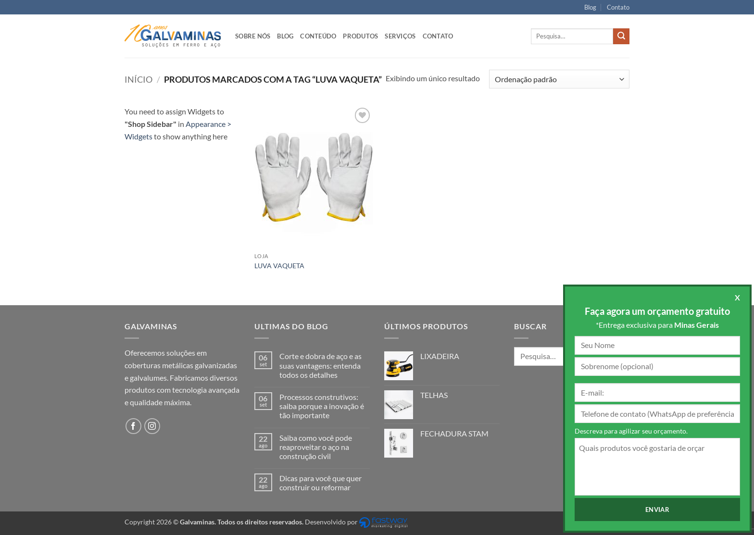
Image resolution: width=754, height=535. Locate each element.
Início (138, 79)
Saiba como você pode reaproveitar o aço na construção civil (315, 446)
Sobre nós (252, 36)
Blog (590, 7)
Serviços (400, 36)
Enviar (657, 509)
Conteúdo (318, 36)
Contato (618, 7)
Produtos (360, 36)
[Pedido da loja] (559, 79)
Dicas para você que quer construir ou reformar (320, 482)
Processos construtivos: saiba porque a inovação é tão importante (321, 406)
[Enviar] (621, 36)
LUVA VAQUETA (279, 265)
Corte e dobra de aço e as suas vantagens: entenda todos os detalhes (320, 365)
